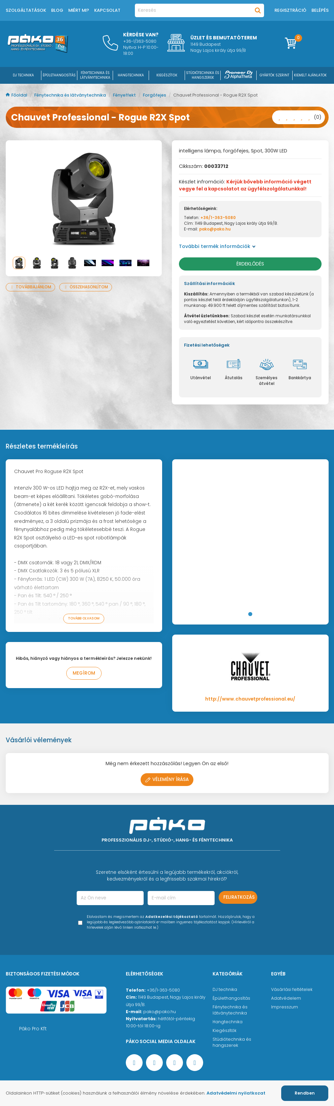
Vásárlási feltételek (291, 989)
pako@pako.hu (215, 229)
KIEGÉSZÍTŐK (166, 75)
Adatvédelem (286, 998)
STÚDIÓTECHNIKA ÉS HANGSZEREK (202, 75)
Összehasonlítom (85, 287)
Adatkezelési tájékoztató (171, 916)
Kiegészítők (224, 1030)
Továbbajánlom (30, 287)
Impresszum (284, 1007)
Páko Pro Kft (33, 1028)
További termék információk (217, 246)
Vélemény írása (167, 779)
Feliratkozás (239, 897)
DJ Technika (23, 75)
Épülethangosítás (231, 998)
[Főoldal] (38, 51)
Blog (57, 10)
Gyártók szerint (274, 75)
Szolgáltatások (26, 10)
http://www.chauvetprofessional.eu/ (250, 699)
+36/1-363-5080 (218, 217)
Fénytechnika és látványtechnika (70, 95)
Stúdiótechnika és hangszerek (232, 1042)
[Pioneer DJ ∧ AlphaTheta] (238, 75)
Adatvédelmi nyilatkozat (236, 1093)
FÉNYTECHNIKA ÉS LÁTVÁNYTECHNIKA (95, 75)
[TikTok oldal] (194, 1062)
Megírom (84, 673)
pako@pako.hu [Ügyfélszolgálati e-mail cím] (159, 1011)
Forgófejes (155, 95)
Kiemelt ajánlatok (310, 75)
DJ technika (225, 989)
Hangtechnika (228, 1022)
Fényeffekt (125, 95)
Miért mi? (78, 10)
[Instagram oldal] (174, 1062)
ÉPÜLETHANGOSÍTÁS (59, 75)
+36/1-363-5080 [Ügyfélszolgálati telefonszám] (163, 990)
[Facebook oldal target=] (134, 1062)
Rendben (305, 1093)
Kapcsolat (107, 10)
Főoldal (17, 95)
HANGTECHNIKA (131, 75)
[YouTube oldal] (154, 1062)
